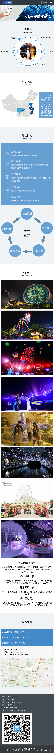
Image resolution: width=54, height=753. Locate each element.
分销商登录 (45, 2)
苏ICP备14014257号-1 (44, 750)
